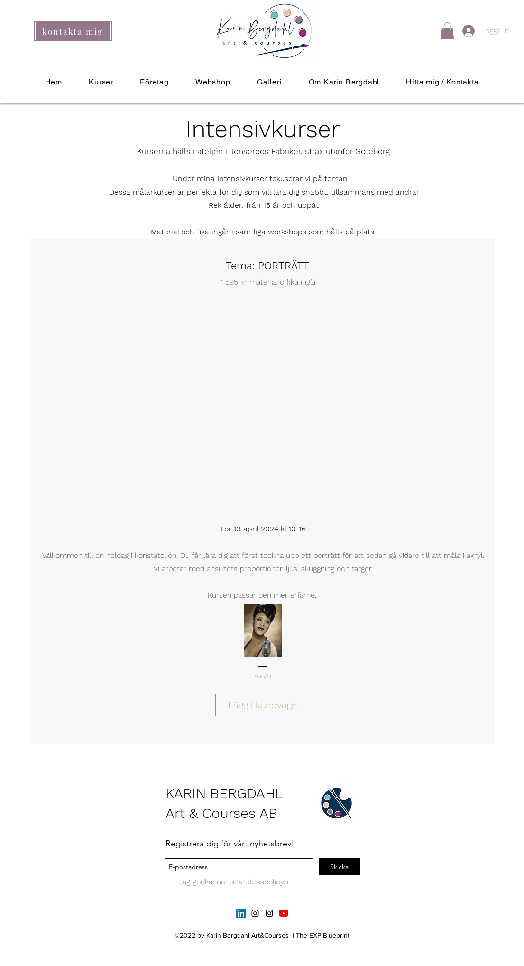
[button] (447, 30)
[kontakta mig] (73, 31)
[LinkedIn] (241, 913)
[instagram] (255, 913)
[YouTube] (283, 913)
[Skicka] (339, 866)
